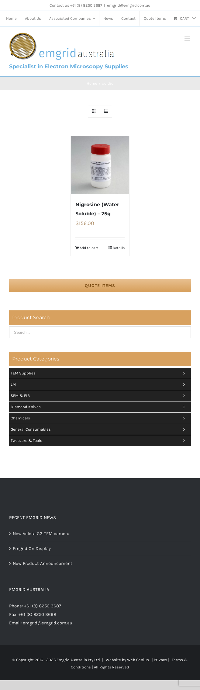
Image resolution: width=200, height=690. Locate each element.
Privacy (160, 660)
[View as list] (106, 111)
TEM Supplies (99, 373)
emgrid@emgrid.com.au (128, 5)
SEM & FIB (99, 395)
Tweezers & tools (99, 440)
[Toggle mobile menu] (187, 39)
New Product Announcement (42, 563)
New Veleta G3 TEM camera (41, 533)
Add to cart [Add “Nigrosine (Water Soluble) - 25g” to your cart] (89, 248)
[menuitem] (11, 18)
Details (119, 248)
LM (99, 384)
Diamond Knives (99, 407)
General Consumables (99, 429)
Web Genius (138, 660)
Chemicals (99, 418)
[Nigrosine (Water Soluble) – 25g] (100, 165)
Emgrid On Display (32, 548)
